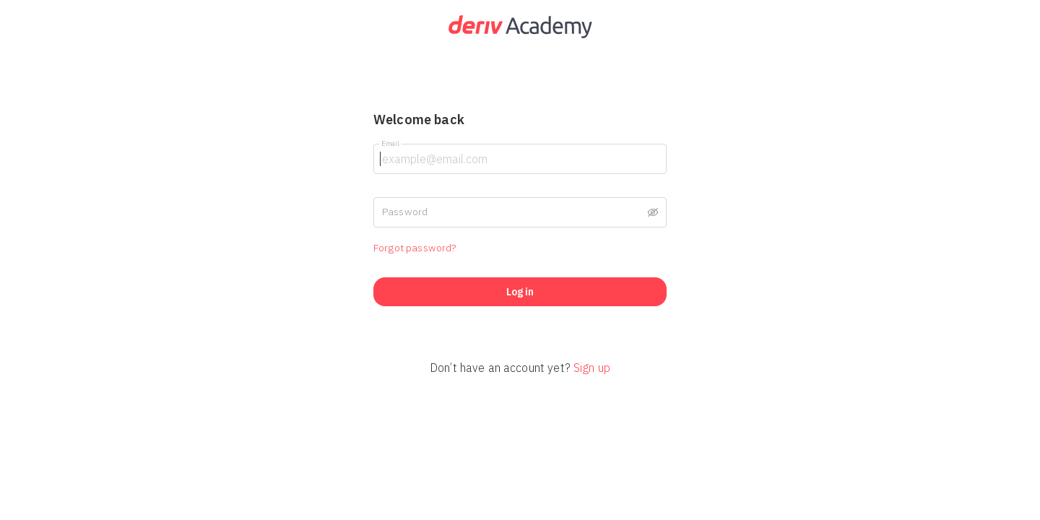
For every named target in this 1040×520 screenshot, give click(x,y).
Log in (520, 291)
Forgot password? (414, 247)
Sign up (591, 367)
